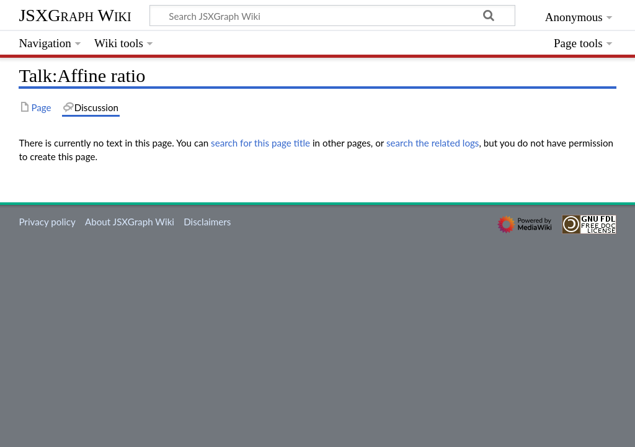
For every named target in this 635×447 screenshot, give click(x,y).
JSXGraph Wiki (75, 15)
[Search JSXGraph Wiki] (332, 15)
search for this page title (260, 142)
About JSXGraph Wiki (129, 221)
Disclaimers (207, 221)
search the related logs (432, 142)
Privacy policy (47, 221)
